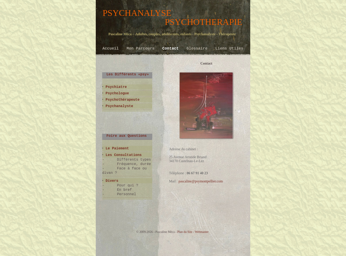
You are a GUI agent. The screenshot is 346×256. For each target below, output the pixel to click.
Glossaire (198, 48)
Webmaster (202, 232)
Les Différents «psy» (125, 74)
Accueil (111, 48)
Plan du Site (184, 232)
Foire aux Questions (124, 136)
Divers (110, 181)
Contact (171, 48)
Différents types (134, 160)
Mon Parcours (141, 48)
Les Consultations (122, 155)
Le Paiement (116, 148)
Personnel (126, 194)
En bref (124, 190)
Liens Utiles (229, 48)
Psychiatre (115, 87)
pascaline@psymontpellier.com (201, 181)
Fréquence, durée (134, 164)
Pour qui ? (127, 185)
